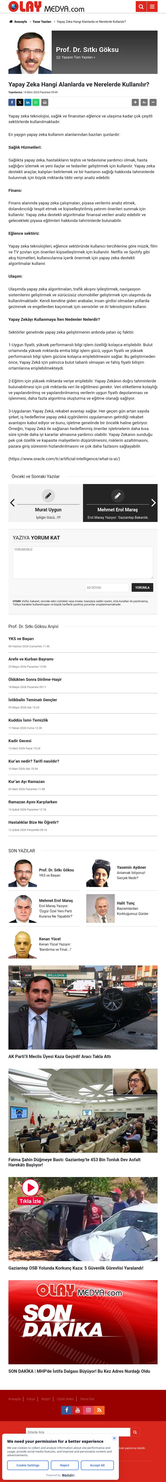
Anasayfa (17, 21)
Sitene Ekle (87, 1399)
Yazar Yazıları (42, 21)
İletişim (46, 1399)
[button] (135, 102)
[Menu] (152, 6)
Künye (31, 1399)
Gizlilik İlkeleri (65, 1399)
